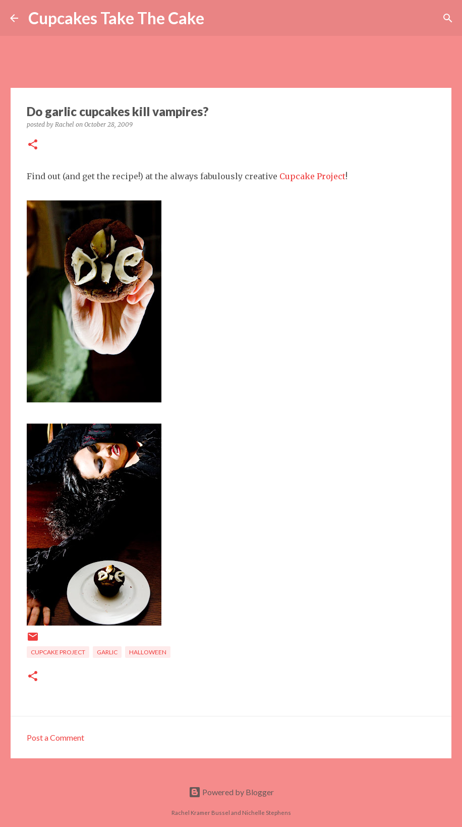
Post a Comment (55, 737)
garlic (107, 652)
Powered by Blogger (231, 792)
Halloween (147, 652)
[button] (33, 145)
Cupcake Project (312, 176)
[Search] (218, 18)
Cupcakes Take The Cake (116, 18)
